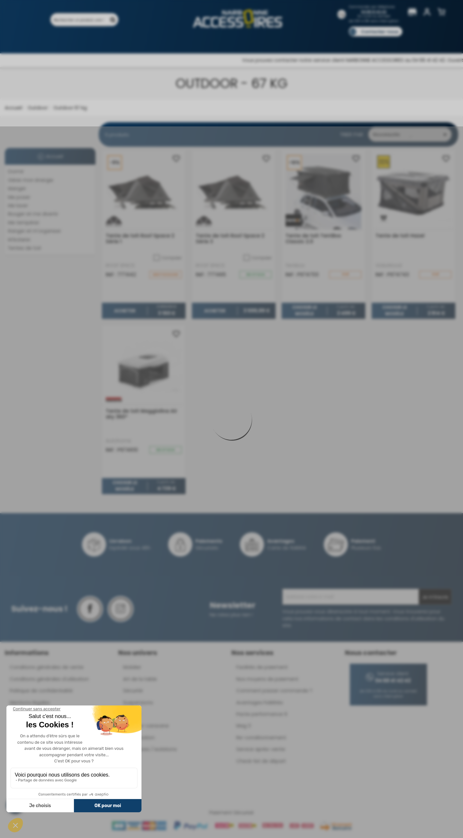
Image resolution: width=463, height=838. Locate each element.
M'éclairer (19, 239)
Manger (17, 188)
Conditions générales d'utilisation (49, 679)
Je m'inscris (435, 597)
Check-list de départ (261, 761)
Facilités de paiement (262, 667)
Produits (70, 41)
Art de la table (140, 679)
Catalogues (321, 41)
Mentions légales (30, 702)
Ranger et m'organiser (34, 230)
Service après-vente (260, 749)
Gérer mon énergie (30, 180)
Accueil (13, 107)
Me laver (18, 205)
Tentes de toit (24, 247)
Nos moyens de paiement (267, 679)
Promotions (103, 41)
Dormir (16, 171)
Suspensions (138, 702)
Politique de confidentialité (41, 690)
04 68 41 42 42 (373, 11)
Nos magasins (208, 41)
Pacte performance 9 (261, 714)
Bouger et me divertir (33, 213)
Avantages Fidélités (259, 702)
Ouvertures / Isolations (150, 749)
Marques (244, 41)
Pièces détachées (383, 41)
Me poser (19, 197)
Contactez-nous (379, 32)
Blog (349, 41)
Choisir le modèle (304, 311)
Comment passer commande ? (274, 690)
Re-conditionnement (261, 737)
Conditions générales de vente (47, 667)
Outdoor (37, 107)
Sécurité (133, 690)
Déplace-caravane (146, 725)
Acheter (124, 311)
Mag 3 (243, 725)
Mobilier (132, 667)
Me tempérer (23, 222)
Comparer (168, 258)
